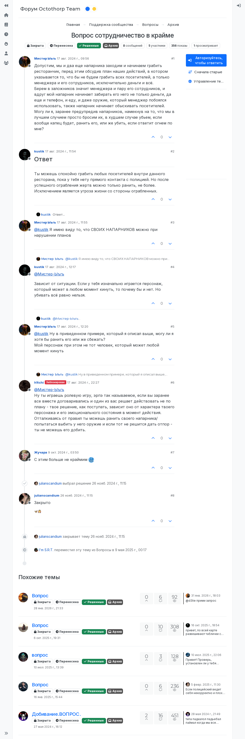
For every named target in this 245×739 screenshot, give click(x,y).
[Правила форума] (6, 25)
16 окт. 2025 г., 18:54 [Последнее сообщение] (205, 625)
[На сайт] (6, 6)
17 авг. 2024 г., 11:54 (60, 151)
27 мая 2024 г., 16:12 (48, 726)
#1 (172, 58)
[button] (6, 733)
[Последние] (6, 34)
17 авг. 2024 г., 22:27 (83, 382)
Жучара (40, 452)
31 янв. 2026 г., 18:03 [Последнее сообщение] (205, 595)
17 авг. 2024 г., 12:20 (72, 326)
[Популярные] (6, 44)
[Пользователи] (6, 53)
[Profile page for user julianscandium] (24, 498)
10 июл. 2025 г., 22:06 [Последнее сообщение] (206, 655)
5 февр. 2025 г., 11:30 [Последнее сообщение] (206, 684)
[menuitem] (238, 6)
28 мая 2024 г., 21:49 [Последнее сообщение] (205, 714)
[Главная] (6, 15)
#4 (172, 267)
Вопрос (40, 596)
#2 (172, 151)
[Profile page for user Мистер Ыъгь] (24, 61)
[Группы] (6, 63)
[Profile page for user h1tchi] (24, 386)
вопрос (40, 655)
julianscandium (50, 483)
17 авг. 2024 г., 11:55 (72, 222)
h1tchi (39, 382)
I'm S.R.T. (46, 550)
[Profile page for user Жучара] (24, 455)
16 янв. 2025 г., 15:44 (48, 697)
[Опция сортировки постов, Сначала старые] (206, 72)
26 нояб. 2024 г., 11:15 (76, 495)
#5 (172, 326)
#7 (172, 452)
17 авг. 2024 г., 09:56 (73, 58)
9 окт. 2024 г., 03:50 (63, 452)
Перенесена (61, 45)
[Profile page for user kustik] (24, 154)
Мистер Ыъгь (45, 58)
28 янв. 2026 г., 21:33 (48, 608)
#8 (172, 495)
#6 (172, 382)
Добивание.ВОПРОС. (56, 714)
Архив (111, 45)
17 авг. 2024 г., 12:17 (60, 267)
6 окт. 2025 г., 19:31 (47, 638)
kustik (39, 151)
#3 (172, 222)
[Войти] (238, 6)
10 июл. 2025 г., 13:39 (49, 667)
